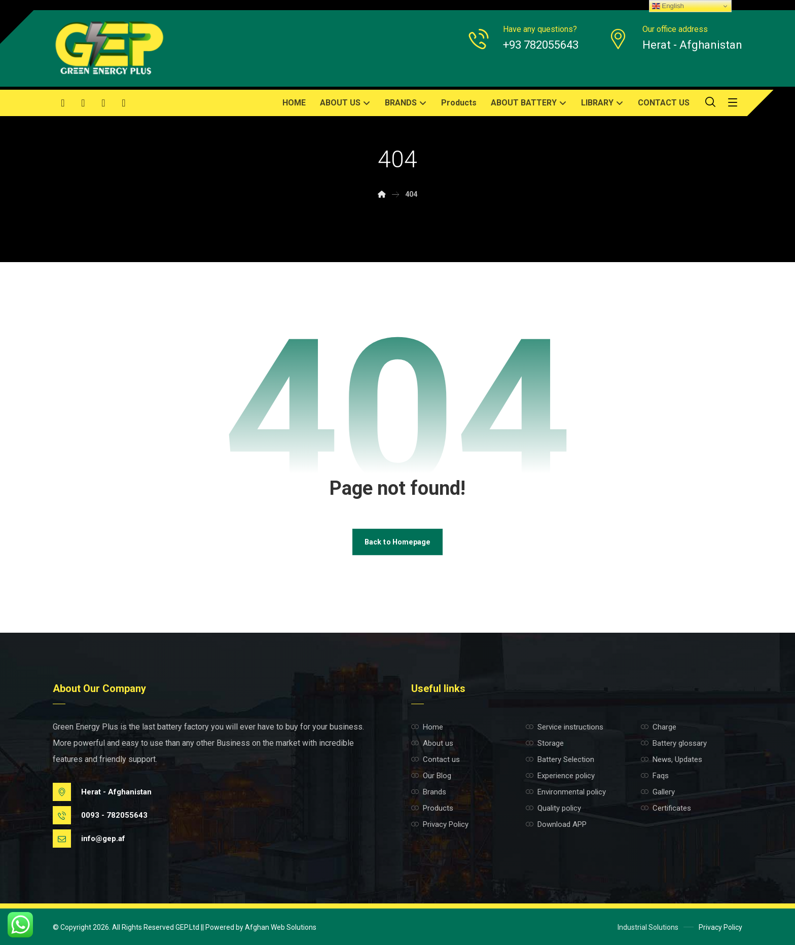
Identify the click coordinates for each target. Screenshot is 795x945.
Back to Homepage (397, 541)
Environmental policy (566, 791)
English (668, 6)
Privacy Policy (439, 824)
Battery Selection (560, 759)
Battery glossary (674, 743)
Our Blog (431, 775)
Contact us (435, 759)
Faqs (655, 775)
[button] (63, 103)
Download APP (556, 824)
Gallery (658, 791)
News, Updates (671, 759)
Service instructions (564, 727)
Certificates (666, 808)
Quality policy (553, 808)
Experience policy (560, 775)
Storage (545, 743)
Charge (658, 727)
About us (432, 743)
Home (427, 727)
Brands (428, 791)
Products (432, 808)
